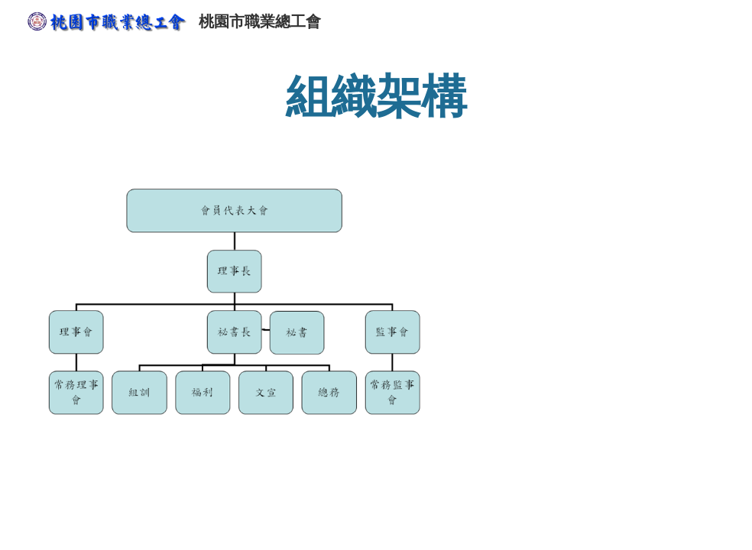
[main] (376, 95)
